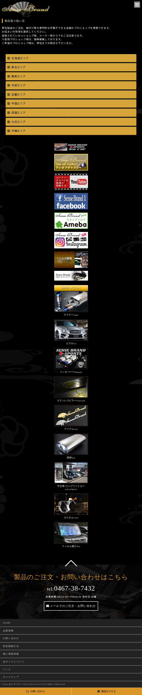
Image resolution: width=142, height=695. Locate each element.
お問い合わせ (11, 638)
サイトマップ (11, 677)
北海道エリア (20, 58)
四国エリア (18, 112)
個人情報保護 (11, 654)
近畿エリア (18, 94)
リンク (7, 669)
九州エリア (18, 122)
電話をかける (107, 691)
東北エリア (18, 67)
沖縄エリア (18, 131)
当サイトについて (13, 661)
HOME (7, 622)
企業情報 (8, 630)
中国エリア (18, 103)
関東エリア (18, 76)
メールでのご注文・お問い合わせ (73, 605)
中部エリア (18, 85)
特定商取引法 (11, 646)
